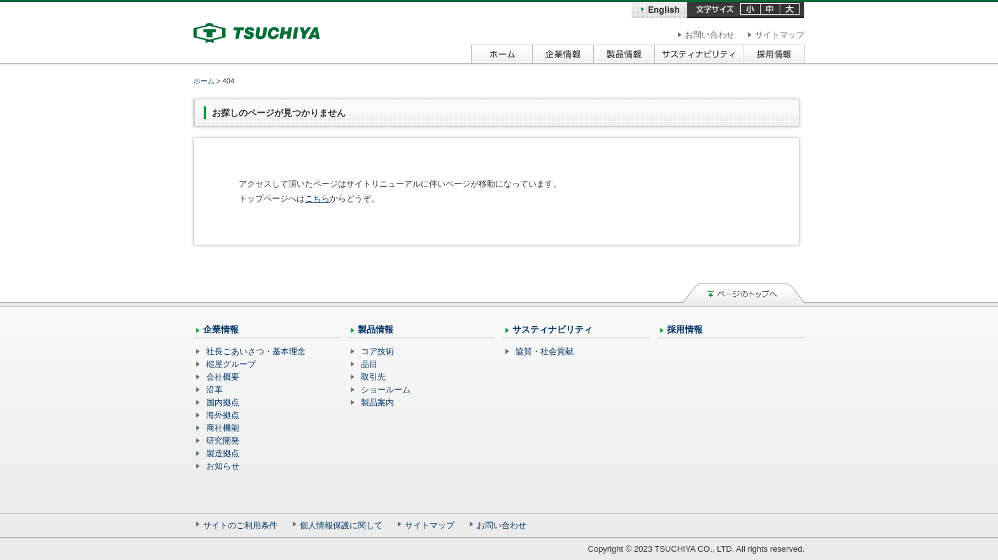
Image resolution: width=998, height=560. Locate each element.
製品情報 (375, 329)
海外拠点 (222, 415)
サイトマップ (780, 34)
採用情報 (685, 329)
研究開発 (222, 440)
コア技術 (377, 351)
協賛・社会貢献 (544, 351)
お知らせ (222, 466)
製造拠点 (222, 453)
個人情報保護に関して (341, 525)
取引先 (373, 377)
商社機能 (222, 428)
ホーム (203, 81)
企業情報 (221, 329)
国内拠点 (222, 402)
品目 (369, 364)
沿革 (214, 389)
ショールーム (386, 389)
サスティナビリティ (552, 329)
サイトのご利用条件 (240, 525)
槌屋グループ (231, 364)
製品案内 (377, 402)
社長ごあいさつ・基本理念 (256, 351)
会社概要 (222, 377)
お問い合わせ (709, 34)
